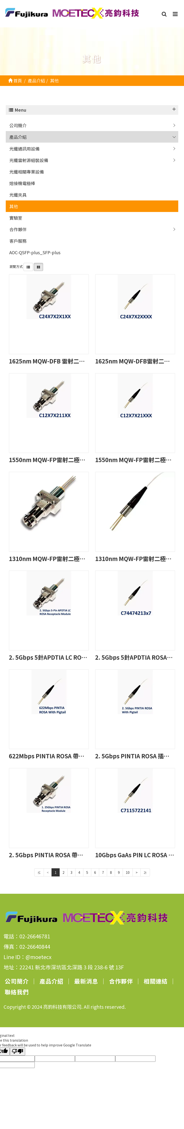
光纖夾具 (18, 195)
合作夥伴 (18, 229)
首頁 (15, 80)
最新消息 (86, 981)
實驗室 (15, 218)
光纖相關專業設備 (26, 172)
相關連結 (156, 981)
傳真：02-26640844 (27, 946)
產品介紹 (18, 137)
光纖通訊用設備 (24, 148)
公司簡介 (18, 125)
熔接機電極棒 (22, 183)
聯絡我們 (17, 992)
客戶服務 (18, 241)
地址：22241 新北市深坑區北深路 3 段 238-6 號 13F (64, 967)
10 (128, 872)
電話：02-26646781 (27, 936)
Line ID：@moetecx (28, 956)
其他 (13, 206)
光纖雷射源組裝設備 (28, 160)
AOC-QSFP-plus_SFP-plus (34, 252)
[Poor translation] (17, 1051)
